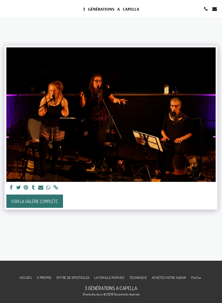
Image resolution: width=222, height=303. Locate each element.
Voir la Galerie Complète (34, 201)
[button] (7, 9)
